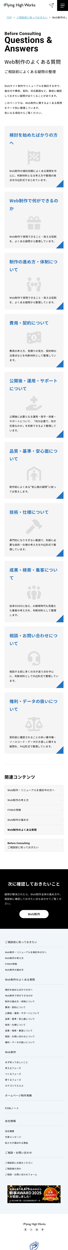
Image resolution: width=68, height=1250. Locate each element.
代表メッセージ (13, 1136)
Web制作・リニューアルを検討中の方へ (31, 790)
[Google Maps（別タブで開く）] (42, 1230)
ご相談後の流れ (13, 1168)
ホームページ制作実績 (18, 1095)
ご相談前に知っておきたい (21, 942)
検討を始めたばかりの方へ (19, 989)
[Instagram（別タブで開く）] (37, 1230)
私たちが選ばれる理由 (16, 1142)
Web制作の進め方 (18, 820)
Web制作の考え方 (18, 800)
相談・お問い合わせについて (20, 1036)
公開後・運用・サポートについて (22, 1013)
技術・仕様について (15, 1024)
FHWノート (12, 1108)
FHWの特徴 (14, 810)
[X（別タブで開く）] (25, 1230)
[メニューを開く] (62, 5)
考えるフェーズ (13, 1068)
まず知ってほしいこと (16, 1062)
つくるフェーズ (13, 1073)
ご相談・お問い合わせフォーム (21, 1174)
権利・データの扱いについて (20, 1042)
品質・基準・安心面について (20, 1018)
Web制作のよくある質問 (22, 829)
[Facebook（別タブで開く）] (31, 1230)
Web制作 (34, 914)
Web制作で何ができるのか (19, 995)
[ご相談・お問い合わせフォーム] (51, 5)
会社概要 (9, 1131)
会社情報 (10, 1121)
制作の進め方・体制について (20, 1001)
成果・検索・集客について (19, 1030)
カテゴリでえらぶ (14, 1085)
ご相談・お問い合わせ (18, 1152)
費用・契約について (15, 1007)
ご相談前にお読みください (19, 1162)
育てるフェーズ (13, 1079)
